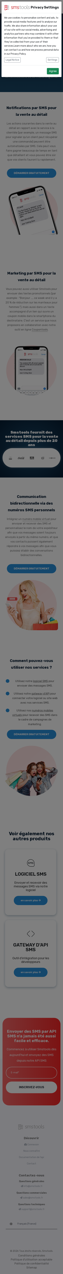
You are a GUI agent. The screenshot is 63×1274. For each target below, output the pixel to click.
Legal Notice (12, 59)
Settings (52, 59)
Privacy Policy (18, 53)
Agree (53, 71)
